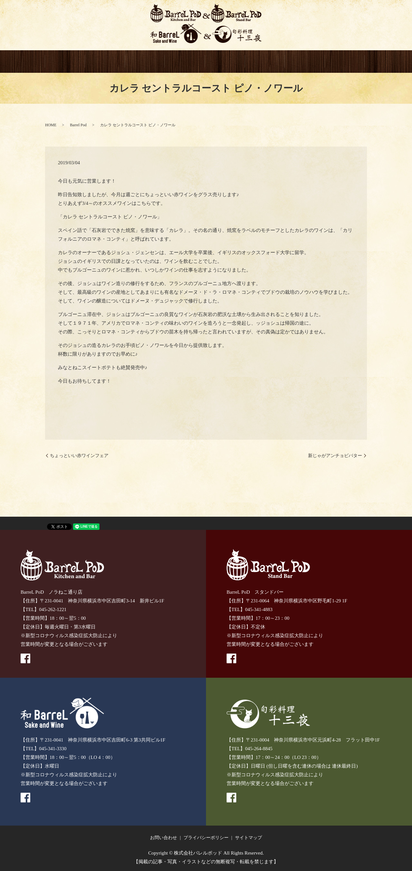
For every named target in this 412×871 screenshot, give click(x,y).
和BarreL (184, 62)
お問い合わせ (163, 837)
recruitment (344, 62)
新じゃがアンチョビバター (335, 455)
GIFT (265, 62)
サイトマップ (248, 837)
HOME (65, 62)
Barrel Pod (78, 125)
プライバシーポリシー (206, 837)
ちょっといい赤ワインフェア (79, 455)
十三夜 (225, 62)
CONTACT (304, 62)
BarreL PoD (105, 62)
